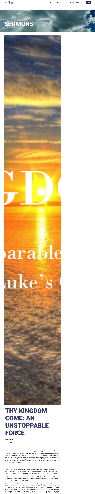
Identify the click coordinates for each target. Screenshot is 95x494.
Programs (63, 2)
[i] (16, 487)
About (57, 2)
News (77, 2)
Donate (88, 2)
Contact (83, 2)
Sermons (71, 2)
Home (51, 2)
